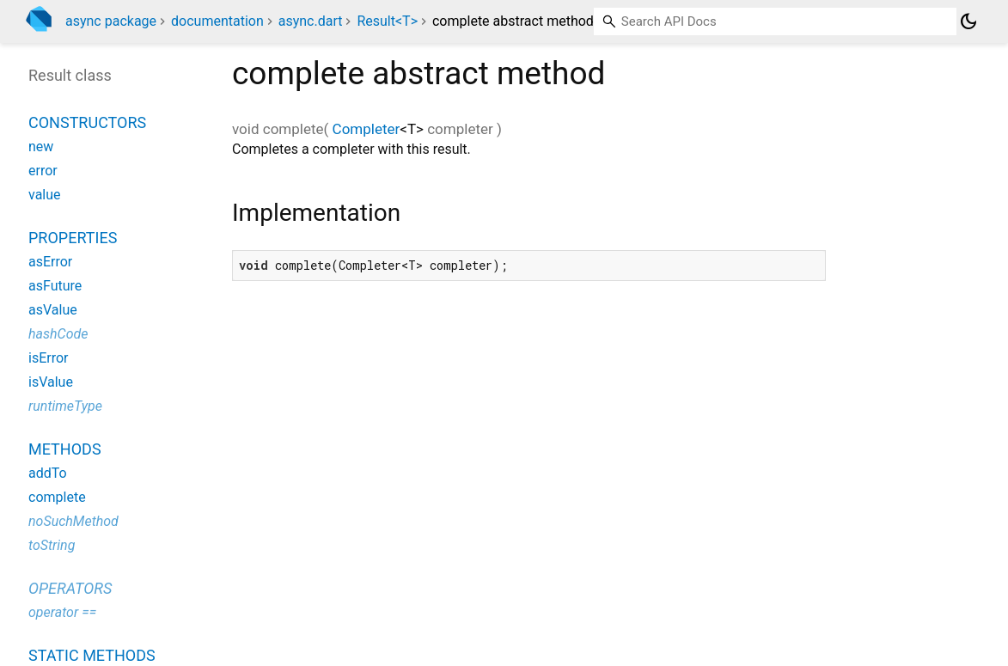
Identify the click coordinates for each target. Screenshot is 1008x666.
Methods (64, 449)
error (43, 170)
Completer (366, 128)
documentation (217, 21)
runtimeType (65, 406)
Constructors (87, 122)
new (40, 146)
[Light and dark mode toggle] (968, 21)
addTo (47, 473)
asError (50, 262)
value (44, 194)
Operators (70, 588)
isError (48, 358)
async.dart (310, 21)
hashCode (58, 334)
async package (110, 21)
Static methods (92, 655)
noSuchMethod (73, 521)
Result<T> (387, 21)
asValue (52, 310)
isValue (50, 382)
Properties (72, 238)
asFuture (55, 286)
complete (57, 497)
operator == (62, 612)
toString (51, 545)
